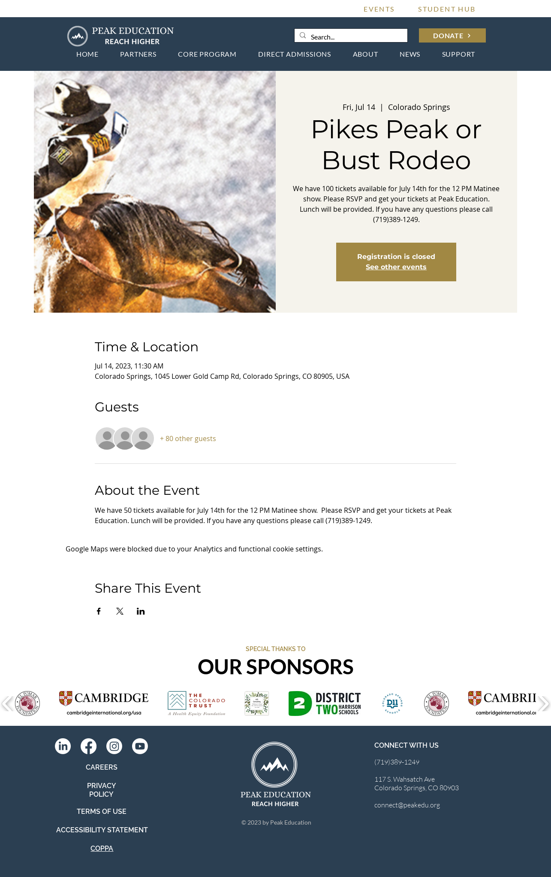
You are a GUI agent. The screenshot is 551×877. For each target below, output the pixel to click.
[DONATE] (452, 35)
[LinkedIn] (63, 746)
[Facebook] (88, 746)
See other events (396, 267)
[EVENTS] (379, 8)
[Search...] (350, 37)
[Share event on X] (120, 611)
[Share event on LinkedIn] (141, 611)
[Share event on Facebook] (99, 611)
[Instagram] (114, 746)
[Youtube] (140, 746)
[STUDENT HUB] (447, 8)
